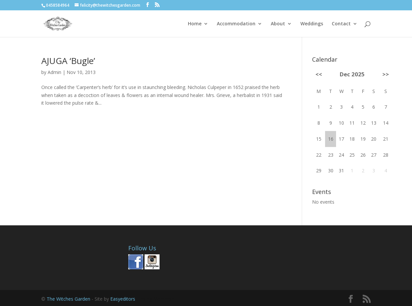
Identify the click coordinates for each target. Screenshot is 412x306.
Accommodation (236, 24)
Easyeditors (123, 299)
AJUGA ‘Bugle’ (68, 61)
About (278, 24)
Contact (341, 24)
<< (318, 74)
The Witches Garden (69, 299)
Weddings (311, 24)
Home (195, 24)
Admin (54, 72)
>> (385, 74)
